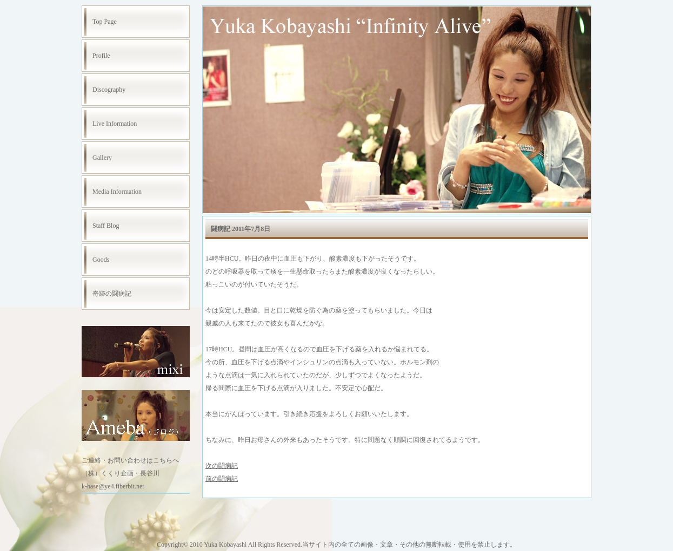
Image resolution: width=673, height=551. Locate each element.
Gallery (102, 157)
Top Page (104, 21)
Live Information (114, 123)
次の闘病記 (221, 466)
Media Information (117, 191)
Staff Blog (105, 225)
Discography (108, 89)
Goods (100, 259)
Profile (101, 55)
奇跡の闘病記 (111, 293)
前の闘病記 (221, 478)
